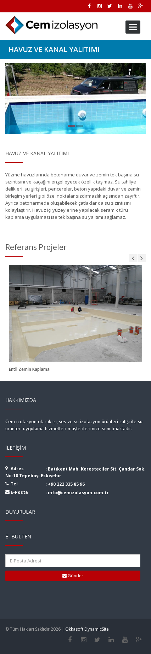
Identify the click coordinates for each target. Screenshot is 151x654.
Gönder (72, 576)
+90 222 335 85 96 (66, 484)
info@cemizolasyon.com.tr (78, 493)
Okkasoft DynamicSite (87, 629)
